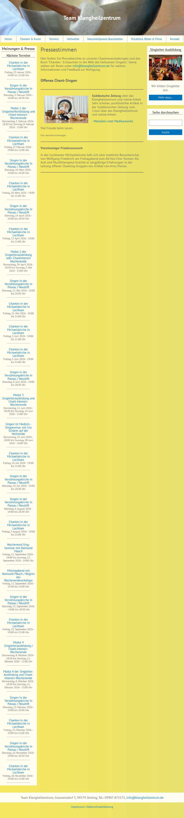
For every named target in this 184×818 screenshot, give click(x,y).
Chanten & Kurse (30, 39)
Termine (54, 39)
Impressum (77, 806)
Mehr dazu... (165, 97)
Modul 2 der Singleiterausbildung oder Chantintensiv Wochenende (18, 256)
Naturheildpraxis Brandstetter (105, 39)
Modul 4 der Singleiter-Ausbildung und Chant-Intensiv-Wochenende (18, 674)
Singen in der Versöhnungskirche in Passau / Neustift (18, 88)
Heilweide (73, 39)
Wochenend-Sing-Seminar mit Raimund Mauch (18, 548)
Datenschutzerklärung (100, 806)
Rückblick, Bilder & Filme (146, 39)
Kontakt (174, 39)
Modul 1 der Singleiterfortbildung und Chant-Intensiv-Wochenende (18, 113)
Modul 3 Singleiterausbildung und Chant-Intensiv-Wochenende (18, 400)
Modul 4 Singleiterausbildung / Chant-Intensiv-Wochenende (18, 647)
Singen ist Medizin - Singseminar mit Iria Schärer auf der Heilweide (18, 429)
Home (8, 39)
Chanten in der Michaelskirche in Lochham (18, 65)
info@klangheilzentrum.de (91, 66)
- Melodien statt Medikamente (112, 121)
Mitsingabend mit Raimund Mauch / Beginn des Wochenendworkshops (18, 575)
